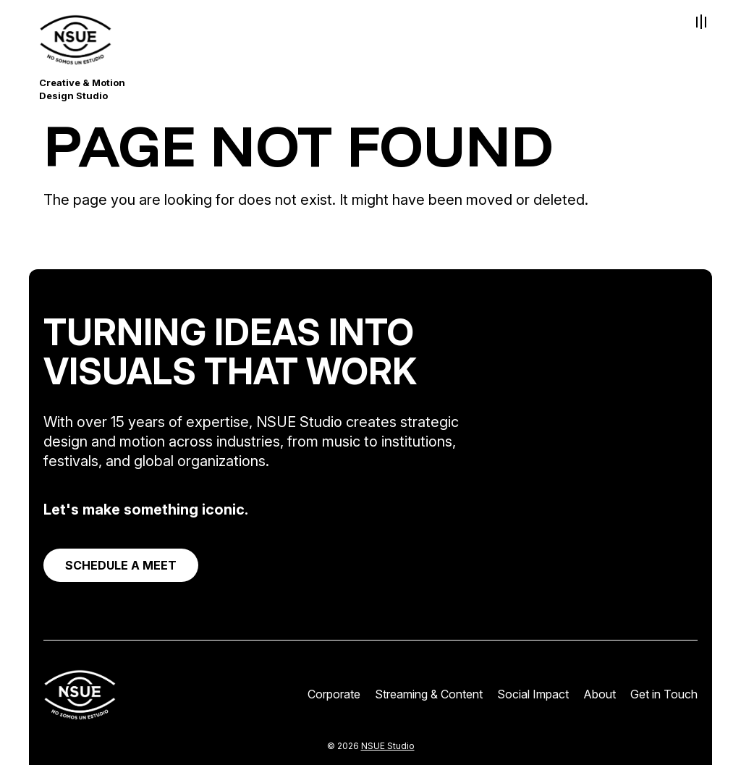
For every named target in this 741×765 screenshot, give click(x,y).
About (599, 694)
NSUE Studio (388, 745)
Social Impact (533, 694)
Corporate (334, 694)
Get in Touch (664, 694)
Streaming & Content (429, 694)
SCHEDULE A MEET (121, 565)
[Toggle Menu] (701, 22)
